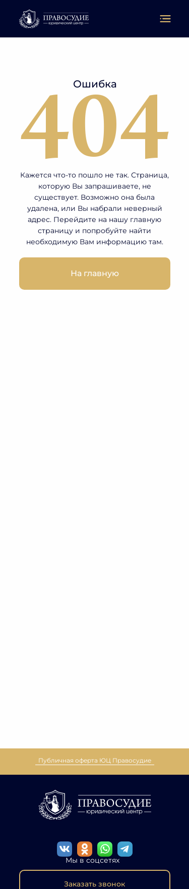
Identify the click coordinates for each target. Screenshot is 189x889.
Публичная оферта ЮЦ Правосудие (94, 760)
